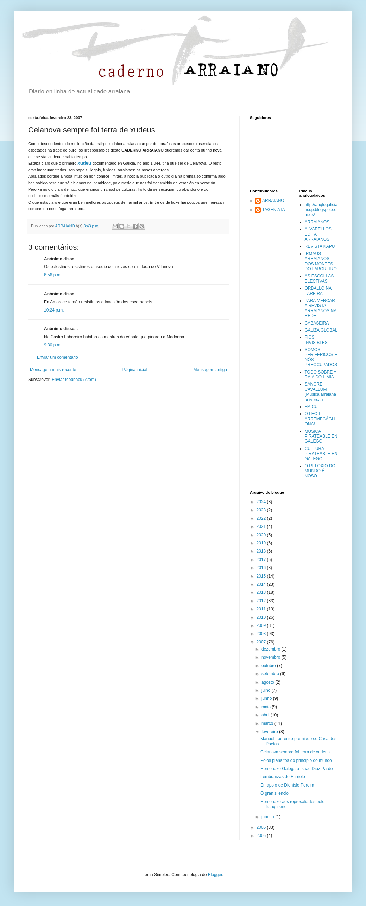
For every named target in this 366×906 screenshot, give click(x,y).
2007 (262, 642)
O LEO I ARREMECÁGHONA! (320, 418)
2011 (262, 608)
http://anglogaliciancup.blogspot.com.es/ (321, 209)
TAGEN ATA (273, 209)
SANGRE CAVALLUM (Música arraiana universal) (320, 392)
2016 (262, 567)
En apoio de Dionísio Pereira (287, 785)
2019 (262, 543)
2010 (262, 617)
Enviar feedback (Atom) (74, 379)
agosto (268, 682)
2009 (262, 625)
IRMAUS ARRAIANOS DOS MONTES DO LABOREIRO (321, 261)
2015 (262, 576)
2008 (262, 633)
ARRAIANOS (317, 222)
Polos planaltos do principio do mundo (296, 760)
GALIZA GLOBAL (321, 330)
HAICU (311, 406)
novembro (271, 657)
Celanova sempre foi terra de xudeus (295, 752)
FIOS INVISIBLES (316, 340)
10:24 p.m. (54, 310)
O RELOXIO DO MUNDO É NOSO (320, 471)
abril (266, 715)
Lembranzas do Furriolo (282, 776)
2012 (262, 600)
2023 (262, 509)
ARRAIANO (273, 200)
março (267, 723)
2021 (262, 526)
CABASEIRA (317, 323)
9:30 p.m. (53, 345)
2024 (262, 501)
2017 (262, 559)
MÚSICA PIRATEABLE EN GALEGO (321, 436)
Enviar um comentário (57, 357)
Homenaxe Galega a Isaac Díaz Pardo (296, 768)
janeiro (268, 816)
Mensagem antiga (210, 369)
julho (266, 690)
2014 (262, 584)
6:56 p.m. (53, 274)
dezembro (271, 649)
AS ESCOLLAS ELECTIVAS (319, 278)
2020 (262, 534)
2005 (262, 835)
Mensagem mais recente (53, 369)
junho (267, 698)
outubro (269, 665)
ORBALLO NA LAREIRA (318, 291)
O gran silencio (274, 793)
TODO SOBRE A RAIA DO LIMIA (320, 375)
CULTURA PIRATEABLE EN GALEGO (321, 453)
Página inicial (134, 369)
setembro (270, 673)
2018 (262, 551)
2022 (262, 518)
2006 (262, 827)
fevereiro (270, 731)
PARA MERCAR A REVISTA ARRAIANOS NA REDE (320, 308)
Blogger (215, 874)
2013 (262, 592)
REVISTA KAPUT (321, 246)
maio (266, 706)
